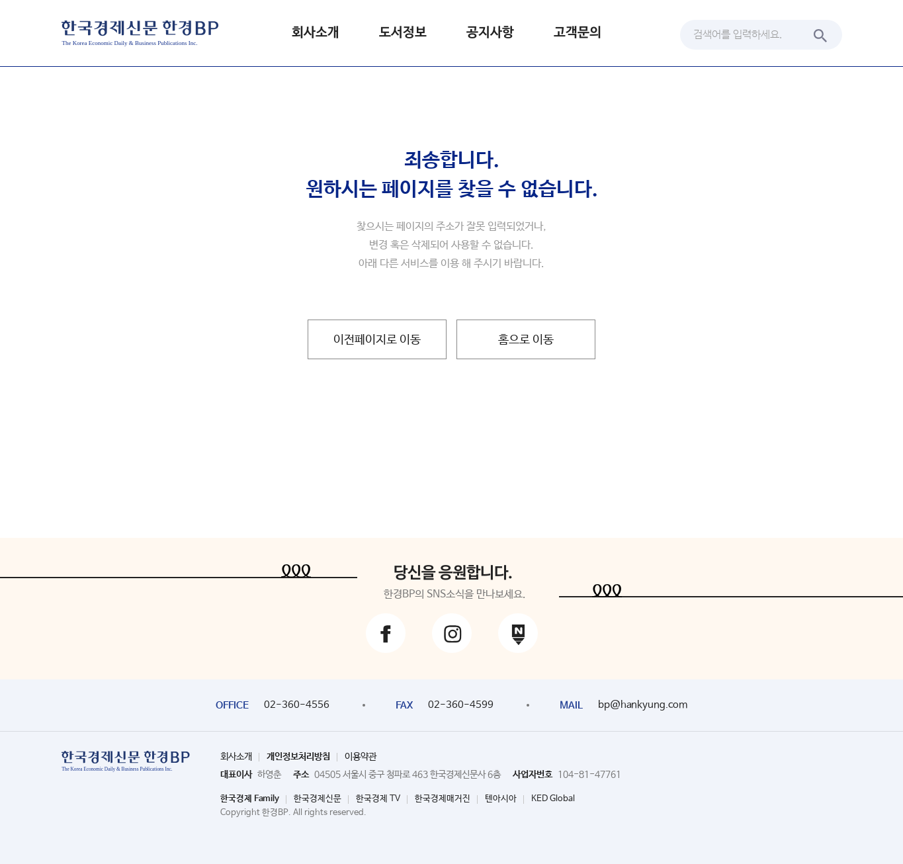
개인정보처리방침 (298, 757)
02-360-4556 (296, 705)
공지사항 (490, 32)
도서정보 (403, 32)
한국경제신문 (317, 799)
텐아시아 (501, 799)
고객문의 (577, 32)
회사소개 (315, 32)
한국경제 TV (378, 799)
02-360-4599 (461, 705)
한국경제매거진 (442, 799)
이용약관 (360, 757)
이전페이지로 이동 (377, 340)
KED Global (553, 799)
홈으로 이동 (526, 340)
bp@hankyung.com (642, 705)
